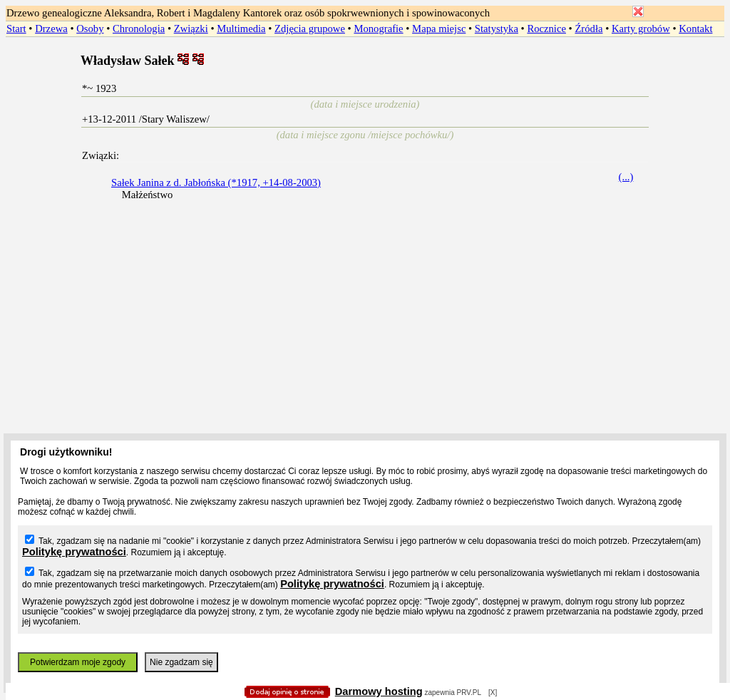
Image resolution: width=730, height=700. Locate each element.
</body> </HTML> (365, 71)
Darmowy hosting (379, 691)
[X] (492, 692)
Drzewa (51, 28)
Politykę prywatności (74, 551)
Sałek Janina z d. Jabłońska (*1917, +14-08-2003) (216, 182)
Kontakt (695, 28)
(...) (626, 176)
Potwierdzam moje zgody (77, 662)
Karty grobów (641, 28)
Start (16, 28)
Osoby (89, 28)
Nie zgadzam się (181, 662)
